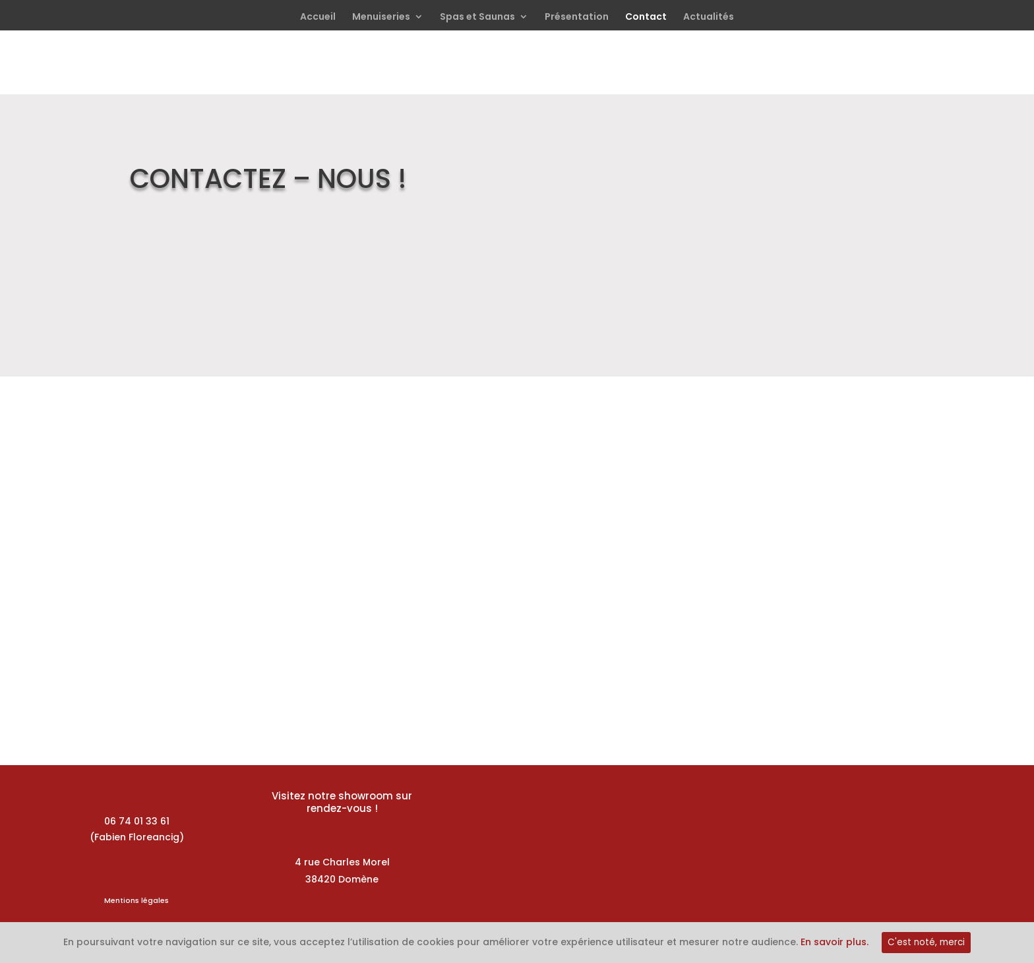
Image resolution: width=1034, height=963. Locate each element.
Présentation (577, 17)
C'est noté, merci (926, 942)
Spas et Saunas (477, 17)
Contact (646, 17)
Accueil (318, 17)
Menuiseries (381, 17)
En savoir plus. (834, 941)
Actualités (708, 17)
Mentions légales (136, 900)
